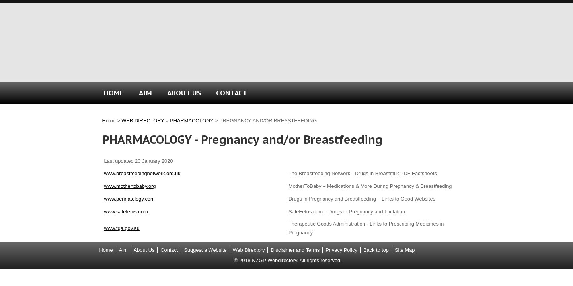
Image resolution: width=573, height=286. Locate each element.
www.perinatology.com (129, 199)
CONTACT (231, 92)
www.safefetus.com (126, 211)
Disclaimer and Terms (295, 250)
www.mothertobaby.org (130, 186)
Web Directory (249, 250)
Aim (123, 250)
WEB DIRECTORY (142, 121)
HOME (114, 92)
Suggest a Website (205, 250)
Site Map (405, 250)
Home (109, 121)
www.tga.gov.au (122, 228)
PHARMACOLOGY (191, 121)
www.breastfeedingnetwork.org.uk (142, 173)
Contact (169, 250)
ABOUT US (184, 92)
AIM (145, 92)
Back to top (376, 250)
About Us (144, 250)
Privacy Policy (341, 250)
